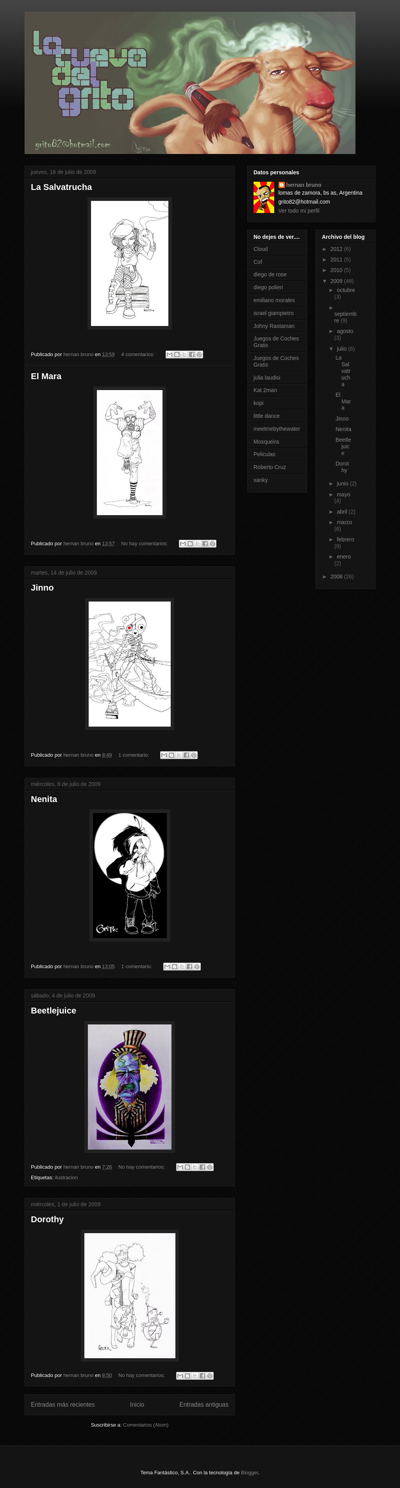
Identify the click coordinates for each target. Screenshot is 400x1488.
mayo (343, 494)
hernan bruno (303, 185)
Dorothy (47, 1219)
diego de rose (270, 274)
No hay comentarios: (145, 543)
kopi (259, 403)
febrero (345, 539)
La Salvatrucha (61, 187)
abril (342, 512)
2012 (337, 249)
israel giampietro (274, 313)
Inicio (137, 1404)
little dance (267, 416)
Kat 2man (265, 390)
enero (344, 556)
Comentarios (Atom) (145, 1425)
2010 (337, 270)
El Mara (46, 376)
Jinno (42, 588)
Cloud (261, 249)
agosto (345, 331)
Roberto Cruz (270, 467)
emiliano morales (274, 300)
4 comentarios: (138, 354)
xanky (261, 480)
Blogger (249, 1472)
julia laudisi (267, 377)
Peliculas (264, 454)
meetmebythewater (277, 429)
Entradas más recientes (63, 1404)
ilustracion (66, 1177)
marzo (344, 522)
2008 (337, 576)
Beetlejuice (53, 1010)
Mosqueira (266, 442)
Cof (258, 262)
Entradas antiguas (204, 1404)
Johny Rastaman (274, 326)
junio (343, 483)
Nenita (44, 799)
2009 (337, 281)
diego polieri (268, 287)
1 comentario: (134, 755)
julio (342, 349)
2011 (337, 259)
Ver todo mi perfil (299, 211)
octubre (346, 290)
